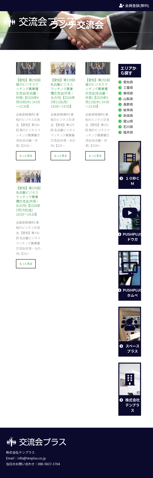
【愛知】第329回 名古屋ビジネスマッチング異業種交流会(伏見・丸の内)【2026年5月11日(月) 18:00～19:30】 (63, 93)
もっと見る (25, 155)
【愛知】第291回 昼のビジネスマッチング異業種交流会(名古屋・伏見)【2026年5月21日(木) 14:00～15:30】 (97, 93)
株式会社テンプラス (20, 452)
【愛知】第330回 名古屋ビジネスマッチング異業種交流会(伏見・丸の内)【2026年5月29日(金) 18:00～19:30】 (28, 201)
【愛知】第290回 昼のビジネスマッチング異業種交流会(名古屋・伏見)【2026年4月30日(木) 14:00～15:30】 (28, 93)
